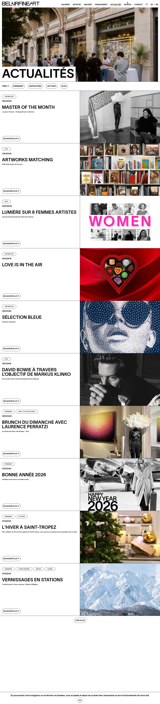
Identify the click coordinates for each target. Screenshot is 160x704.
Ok (80, 700)
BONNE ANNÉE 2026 (24, 475)
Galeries (65, 4)
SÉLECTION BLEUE (22, 317)
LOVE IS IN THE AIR (22, 265)
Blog (64, 86)
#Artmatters (35, 86)
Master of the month (28, 107)
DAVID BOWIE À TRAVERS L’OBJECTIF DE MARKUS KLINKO (36, 372)
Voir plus (80, 620)
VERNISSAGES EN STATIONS (32, 580)
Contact (138, 4)
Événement (18, 86)
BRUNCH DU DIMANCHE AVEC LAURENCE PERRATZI (34, 424)
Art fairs (51, 86)
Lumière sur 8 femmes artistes (39, 212)
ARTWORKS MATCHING (27, 160)
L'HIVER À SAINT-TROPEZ (29, 527)
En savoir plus (11, 139)
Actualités (115, 4)
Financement (101, 4)
